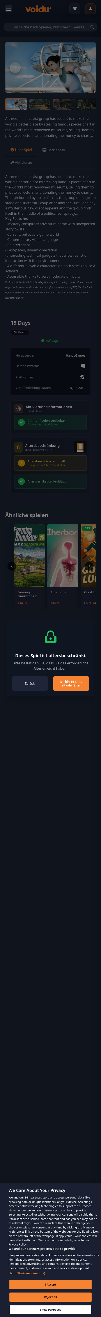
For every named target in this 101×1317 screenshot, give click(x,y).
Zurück (30, 683)
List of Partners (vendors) (27, 1279)
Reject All (50, 1303)
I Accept (50, 1290)
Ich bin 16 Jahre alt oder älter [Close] (71, 683)
